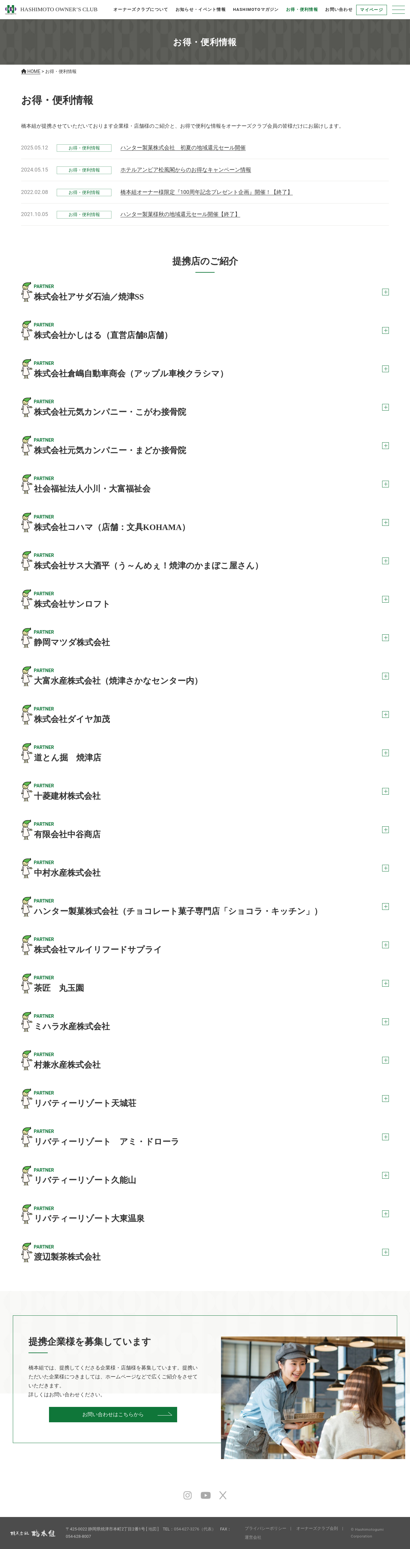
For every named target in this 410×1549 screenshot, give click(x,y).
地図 (152, 1529)
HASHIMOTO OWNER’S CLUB (51, 10)
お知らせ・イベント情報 (201, 9)
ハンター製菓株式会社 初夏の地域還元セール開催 (183, 147)
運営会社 (253, 1537)
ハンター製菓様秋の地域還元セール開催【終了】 (180, 214)
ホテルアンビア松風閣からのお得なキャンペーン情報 (185, 169)
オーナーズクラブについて (140, 9)
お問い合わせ (339, 9)
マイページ (371, 9)
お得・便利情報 (302, 9)
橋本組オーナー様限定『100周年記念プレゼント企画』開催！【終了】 (206, 192)
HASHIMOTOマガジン (256, 9)
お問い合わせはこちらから (113, 1414)
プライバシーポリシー (265, 1528)
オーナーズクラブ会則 (317, 1528)
